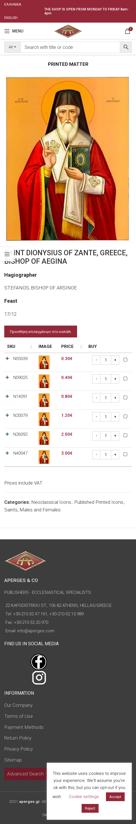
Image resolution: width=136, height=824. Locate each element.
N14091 (20, 396)
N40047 (20, 453)
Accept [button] (115, 797)
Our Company (18, 705)
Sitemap (13, 760)
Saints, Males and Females (32, 510)
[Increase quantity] (115, 360)
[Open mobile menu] (13, 31)
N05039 (20, 358)
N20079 (20, 415)
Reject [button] (90, 808)
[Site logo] (68, 30)
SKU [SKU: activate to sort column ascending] (11, 346)
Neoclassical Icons (51, 502)
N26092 (20, 434)
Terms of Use (18, 716)
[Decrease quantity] (96, 360)
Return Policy (17, 738)
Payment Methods (24, 727)
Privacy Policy (18, 749)
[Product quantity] (106, 360)
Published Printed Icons (98, 502)
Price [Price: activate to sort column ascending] (67, 346)
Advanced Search (25, 774)
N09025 (20, 377)
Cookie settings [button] (84, 796)
